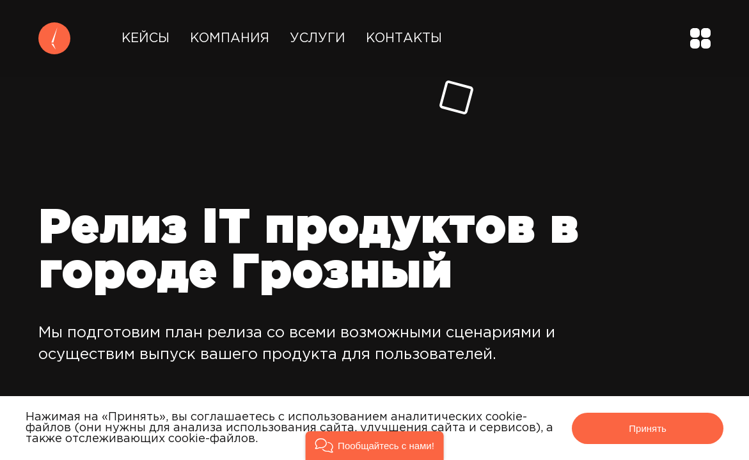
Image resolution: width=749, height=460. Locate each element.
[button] (374, 445)
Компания (229, 38)
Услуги (317, 38)
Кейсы (146, 38)
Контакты (404, 38)
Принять (647, 428)
